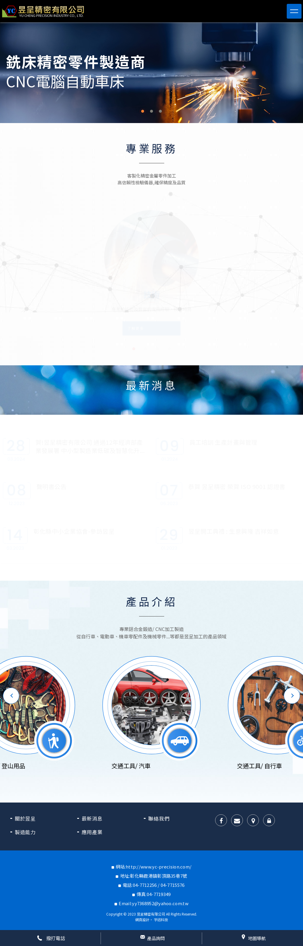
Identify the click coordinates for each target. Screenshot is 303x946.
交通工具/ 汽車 (131, 765)
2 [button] (151, 111)
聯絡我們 (158, 818)
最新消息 (92, 818)
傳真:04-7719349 (154, 894)
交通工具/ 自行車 (259, 765)
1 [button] (142, 111)
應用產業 (92, 832)
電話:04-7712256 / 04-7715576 (154, 885)
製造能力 (25, 832)
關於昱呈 (25, 818)
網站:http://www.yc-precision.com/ (153, 866)
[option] (151, 72)
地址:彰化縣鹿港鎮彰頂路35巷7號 (153, 876)
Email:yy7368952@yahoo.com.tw (153, 903)
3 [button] (160, 111)
